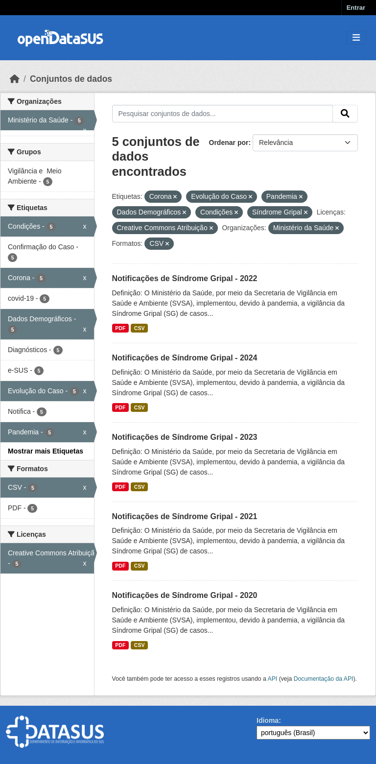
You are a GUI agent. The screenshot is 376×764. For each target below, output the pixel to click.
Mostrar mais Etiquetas (45, 451)
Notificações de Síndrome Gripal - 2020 (185, 595)
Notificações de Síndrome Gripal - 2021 (185, 516)
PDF (120, 328)
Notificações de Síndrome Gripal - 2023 (185, 437)
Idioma (268, 720)
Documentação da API (323, 678)
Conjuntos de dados (71, 79)
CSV (139, 328)
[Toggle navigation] (356, 38)
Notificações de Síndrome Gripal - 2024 (185, 358)
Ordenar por (229, 142)
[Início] (15, 79)
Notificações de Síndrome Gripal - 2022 (185, 278)
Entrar (356, 7)
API (273, 678)
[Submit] (345, 113)
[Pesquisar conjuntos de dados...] (222, 113)
